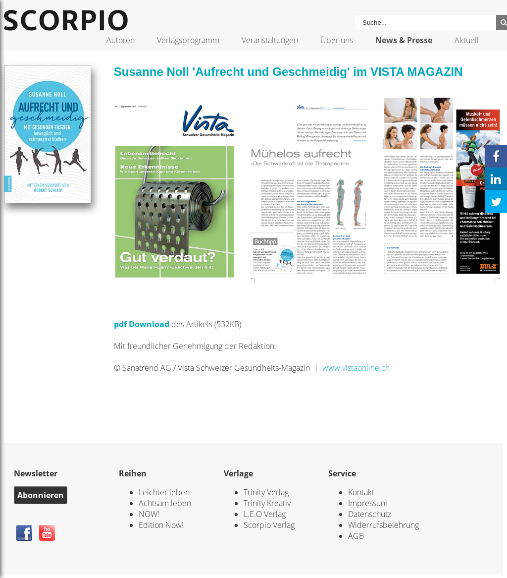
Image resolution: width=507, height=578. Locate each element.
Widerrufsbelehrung (383, 525)
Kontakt (361, 492)
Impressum (368, 503)
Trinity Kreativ (267, 503)
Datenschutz (369, 514)
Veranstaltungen (270, 40)
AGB (356, 535)
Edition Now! (161, 525)
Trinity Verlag (266, 492)
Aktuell (467, 40)
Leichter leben (164, 492)
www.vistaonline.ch (356, 367)
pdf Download (142, 324)
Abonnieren (40, 495)
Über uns (336, 40)
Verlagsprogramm (188, 40)
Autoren (120, 40)
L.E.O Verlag (265, 514)
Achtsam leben (165, 503)
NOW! (149, 514)
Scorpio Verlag (269, 525)
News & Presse (403, 40)
